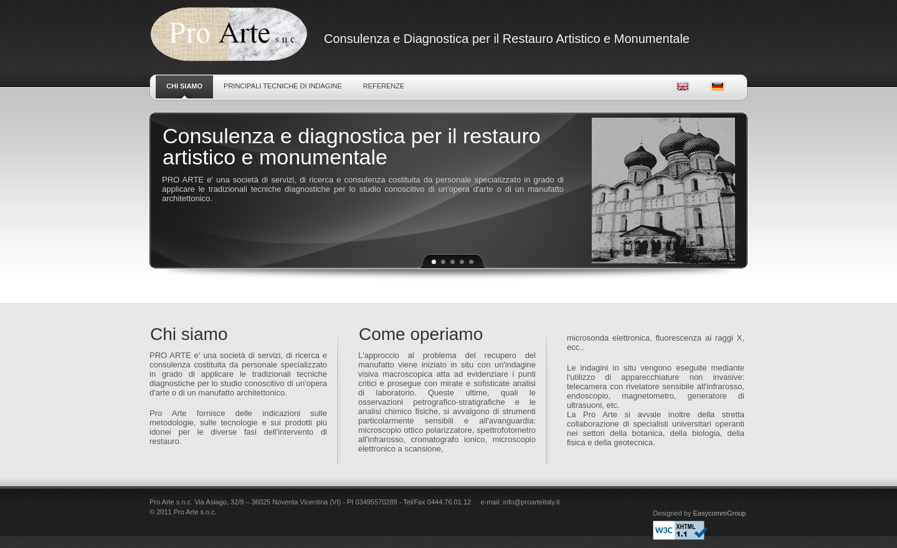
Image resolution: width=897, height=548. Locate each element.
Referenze (384, 86)
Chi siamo (184, 86)
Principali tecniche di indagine (283, 86)
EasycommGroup (719, 513)
